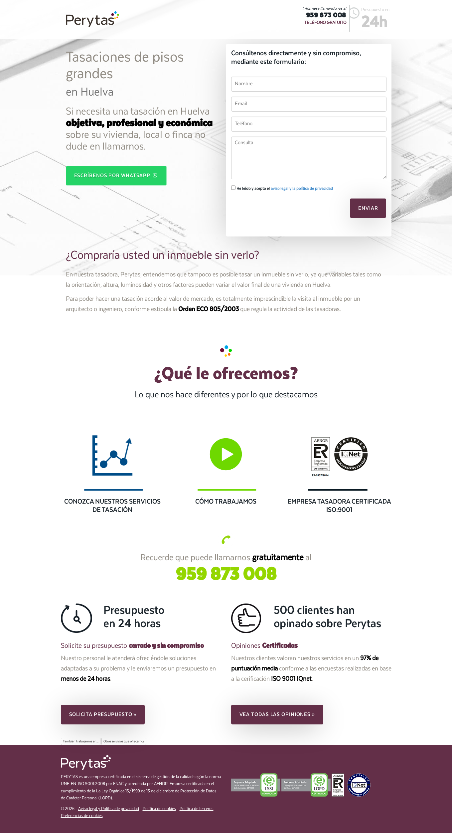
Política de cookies (159, 808)
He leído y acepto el (282, 188)
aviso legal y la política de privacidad (302, 188)
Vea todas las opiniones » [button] (277, 714)
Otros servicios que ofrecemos (123, 741)
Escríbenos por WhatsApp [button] (116, 175)
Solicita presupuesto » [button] (103, 714)
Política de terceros (197, 808)
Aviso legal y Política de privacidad (108, 808)
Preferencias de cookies (82, 815)
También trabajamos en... (80, 741)
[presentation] (276, 210)
